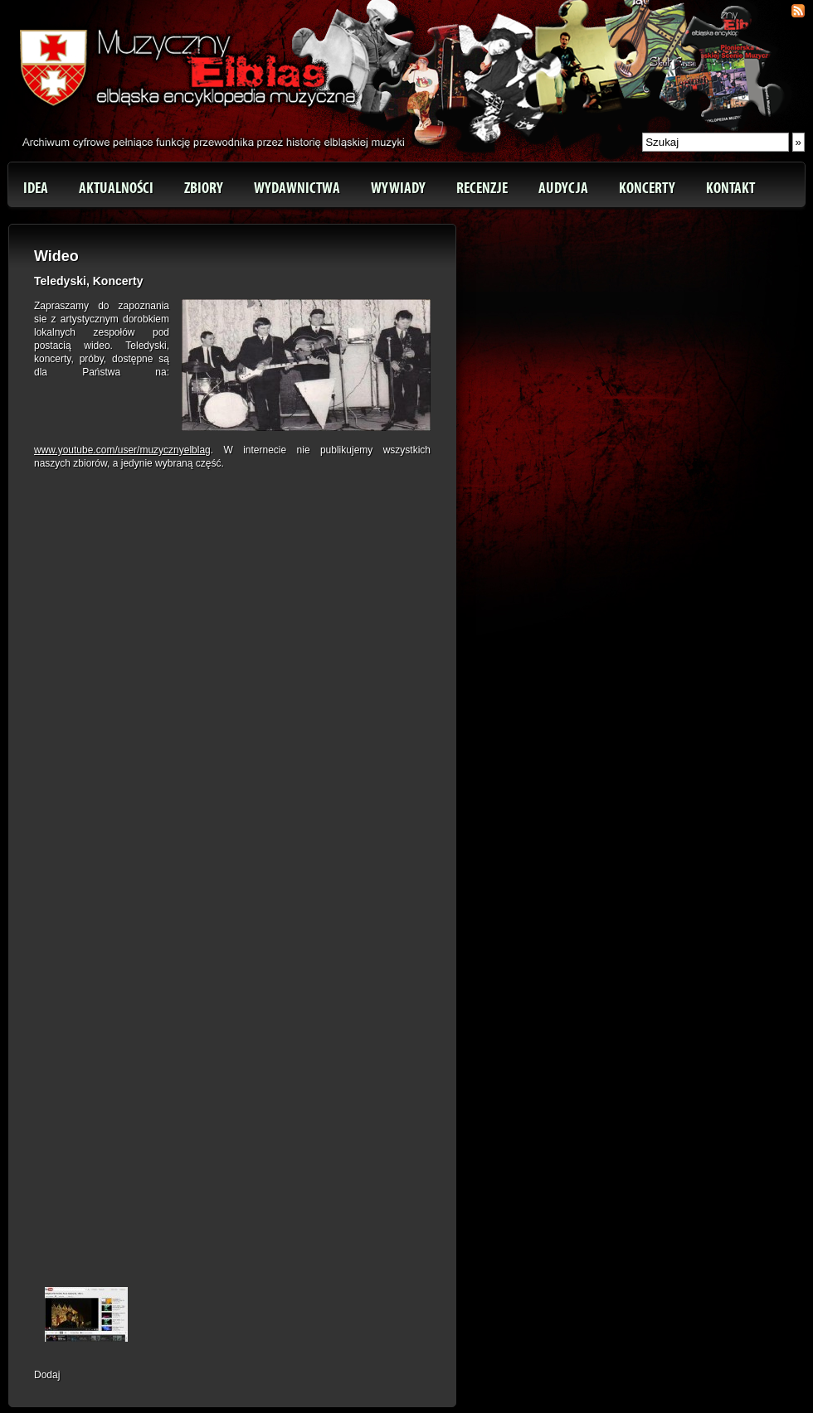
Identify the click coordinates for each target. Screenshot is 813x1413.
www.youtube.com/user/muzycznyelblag (122, 450)
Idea (35, 188)
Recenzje (482, 188)
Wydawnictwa (297, 188)
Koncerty (647, 188)
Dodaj (47, 1375)
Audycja (563, 188)
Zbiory (203, 188)
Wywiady (398, 188)
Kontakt (730, 188)
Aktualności (116, 188)
